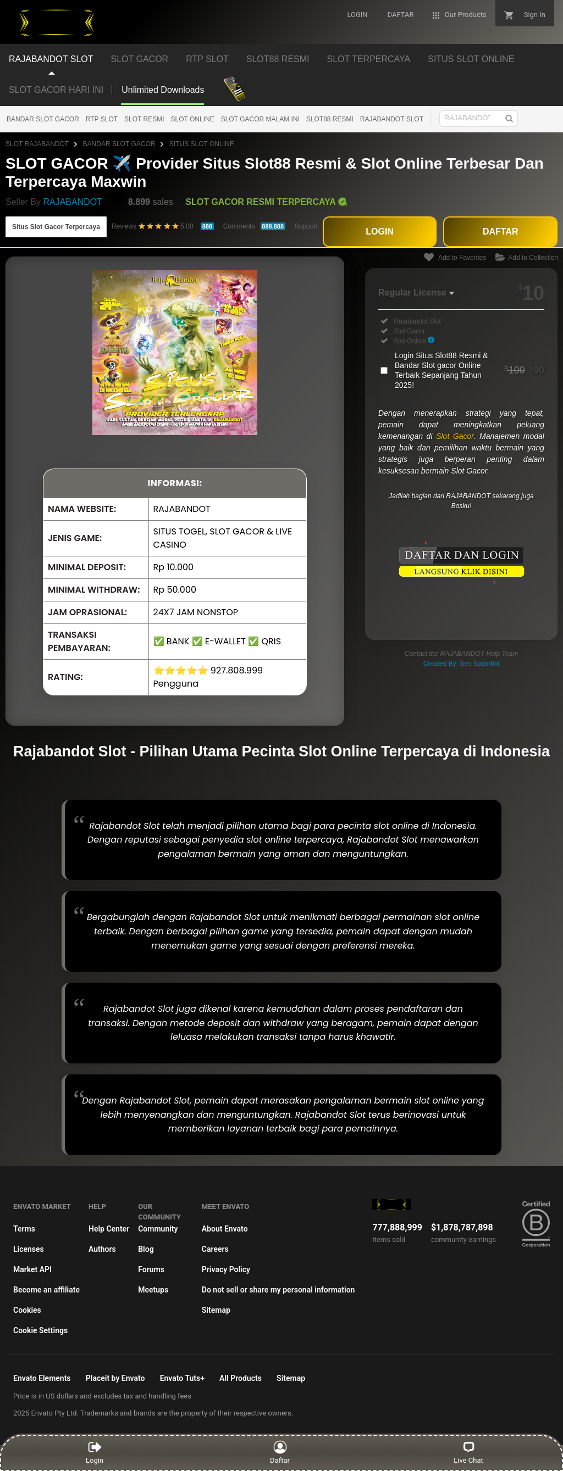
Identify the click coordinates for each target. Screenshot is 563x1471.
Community (158, 1228)
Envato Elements (42, 1378)
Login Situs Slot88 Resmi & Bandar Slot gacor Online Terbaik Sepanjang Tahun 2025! (469, 370)
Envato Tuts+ (182, 1378)
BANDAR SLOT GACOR (43, 119)
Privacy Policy (226, 1269)
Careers (215, 1249)
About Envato (225, 1228)
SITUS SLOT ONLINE (201, 144)
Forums (151, 1269)
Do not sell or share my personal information (278, 1289)
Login (94, 1452)
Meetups (153, 1289)
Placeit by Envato (115, 1378)
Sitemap (216, 1310)
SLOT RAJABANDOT (37, 144)
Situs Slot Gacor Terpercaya (56, 227)
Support (306, 226)
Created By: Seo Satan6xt (461, 663)
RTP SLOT (102, 119)
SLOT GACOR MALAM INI (260, 119)
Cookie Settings (40, 1330)
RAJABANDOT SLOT (391, 119)
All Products (240, 1378)
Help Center (109, 1228)
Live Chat (468, 1452)
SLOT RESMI (144, 119)
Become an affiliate (46, 1289)
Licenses (28, 1249)
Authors (102, 1249)
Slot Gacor (454, 436)
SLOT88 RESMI (330, 119)
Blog (145, 1249)
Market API (32, 1269)
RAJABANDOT (72, 202)
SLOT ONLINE (192, 119)
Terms (24, 1228)
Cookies (27, 1310)
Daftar (280, 1452)
